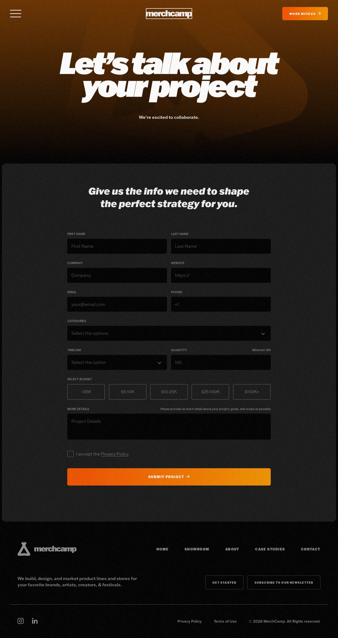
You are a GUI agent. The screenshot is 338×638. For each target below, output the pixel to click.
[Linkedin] (35, 621)
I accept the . (102, 454)
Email (71, 292)
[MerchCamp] (169, 13)
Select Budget (79, 379)
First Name (76, 234)
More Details (78, 409)
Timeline (74, 350)
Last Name (180, 234)
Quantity (179, 350)
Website (177, 263)
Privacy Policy (115, 454)
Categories (76, 321)
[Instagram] (20, 621)
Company (75, 263)
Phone (176, 292)
